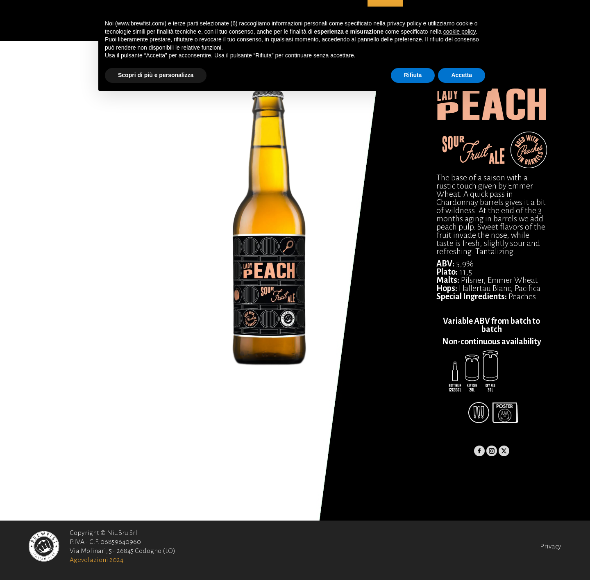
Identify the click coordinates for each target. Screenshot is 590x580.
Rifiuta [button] (413, 75)
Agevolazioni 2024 (96, 560)
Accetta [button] (461, 75)
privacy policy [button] (404, 23)
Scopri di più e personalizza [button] (155, 75)
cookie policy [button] (459, 31)
